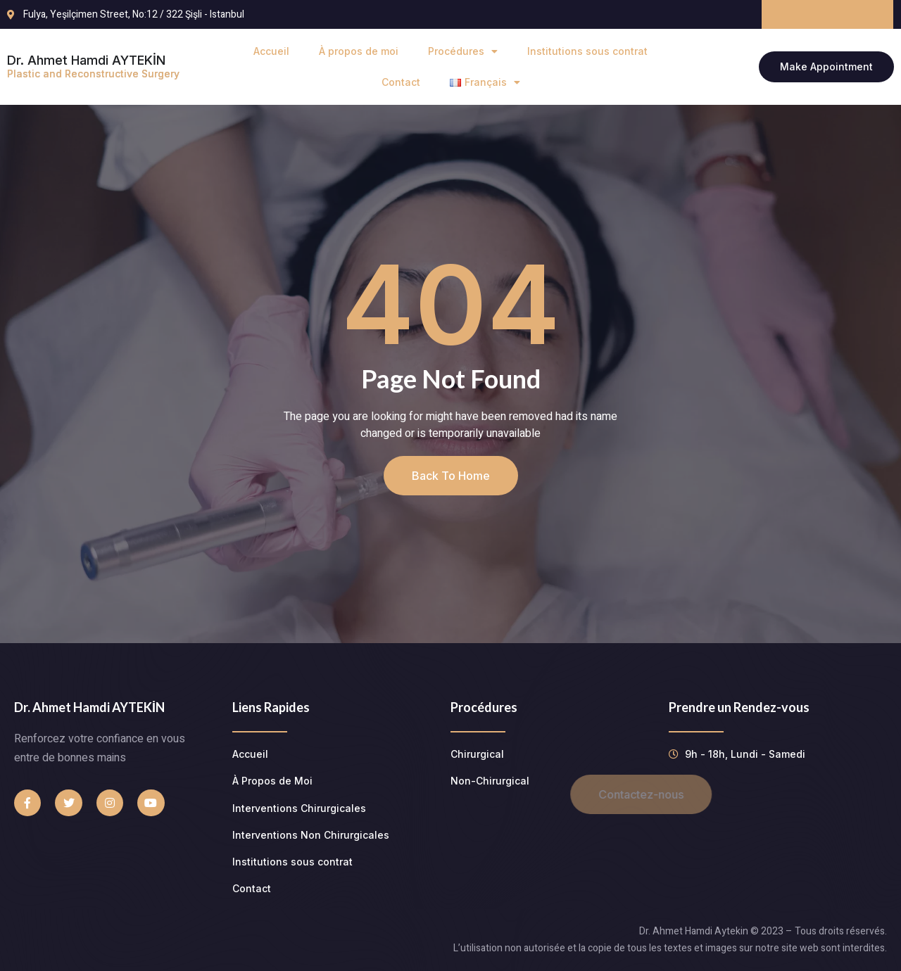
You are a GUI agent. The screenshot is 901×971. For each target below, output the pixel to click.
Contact (401, 82)
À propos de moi (358, 51)
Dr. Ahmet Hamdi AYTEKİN (93, 66)
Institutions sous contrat (587, 51)
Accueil (271, 51)
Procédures (463, 51)
